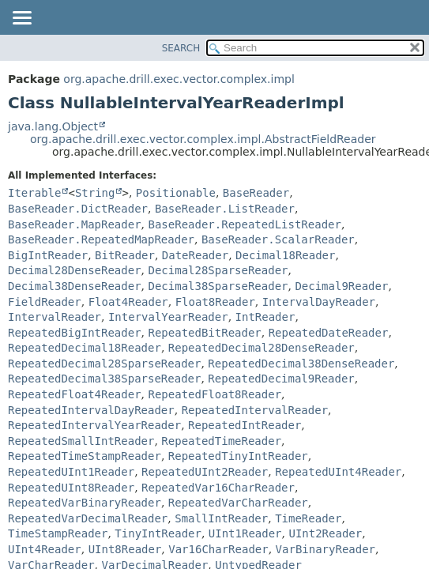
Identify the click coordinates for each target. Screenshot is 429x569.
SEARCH (181, 48)
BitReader (125, 255)
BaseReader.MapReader (74, 224)
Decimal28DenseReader (74, 270)
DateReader (195, 255)
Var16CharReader (218, 549)
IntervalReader (54, 317)
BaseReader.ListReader (225, 208)
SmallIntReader (221, 518)
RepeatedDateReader (329, 332)
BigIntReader (48, 255)
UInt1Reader (245, 533)
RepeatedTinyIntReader (238, 456)
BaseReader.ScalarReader (278, 239)
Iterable (34, 193)
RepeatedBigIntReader (74, 332)
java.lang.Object (53, 126)
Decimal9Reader (341, 286)
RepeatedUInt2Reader (204, 471)
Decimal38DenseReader (74, 286)
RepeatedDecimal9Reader (281, 378)
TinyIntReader (158, 533)
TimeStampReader (57, 533)
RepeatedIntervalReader (255, 410)
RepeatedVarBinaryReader (84, 502)
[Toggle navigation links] (21, 19)
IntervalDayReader (318, 302)
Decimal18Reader (285, 255)
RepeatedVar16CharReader (218, 487)
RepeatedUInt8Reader (71, 487)
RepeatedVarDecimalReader (87, 518)
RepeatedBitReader (204, 332)
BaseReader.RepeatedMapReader (101, 239)
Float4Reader (128, 302)
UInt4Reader (44, 549)
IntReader (265, 317)
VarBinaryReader (325, 549)
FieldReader (44, 302)
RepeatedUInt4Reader (338, 471)
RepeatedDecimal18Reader (84, 347)
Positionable (176, 193)
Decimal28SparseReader (218, 270)
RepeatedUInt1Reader (71, 471)
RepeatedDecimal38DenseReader (301, 363)
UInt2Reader (325, 533)
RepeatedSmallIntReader (81, 441)
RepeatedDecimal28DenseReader (261, 347)
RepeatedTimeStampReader (84, 456)
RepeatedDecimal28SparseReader (104, 363)
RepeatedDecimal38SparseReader (104, 378)
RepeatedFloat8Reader (214, 394)
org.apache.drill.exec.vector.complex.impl (179, 79)
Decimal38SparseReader (218, 286)
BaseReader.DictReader (78, 208)
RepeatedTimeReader (221, 441)
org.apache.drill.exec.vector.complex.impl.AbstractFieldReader (203, 139)
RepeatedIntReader (244, 425)
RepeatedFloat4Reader (74, 394)
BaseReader (256, 193)
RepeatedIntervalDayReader (91, 410)
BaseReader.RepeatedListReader (244, 224)
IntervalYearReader (168, 317)
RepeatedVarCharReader (238, 502)
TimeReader (308, 518)
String (95, 193)
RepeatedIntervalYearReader (94, 425)
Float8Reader (215, 302)
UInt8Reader (125, 549)
